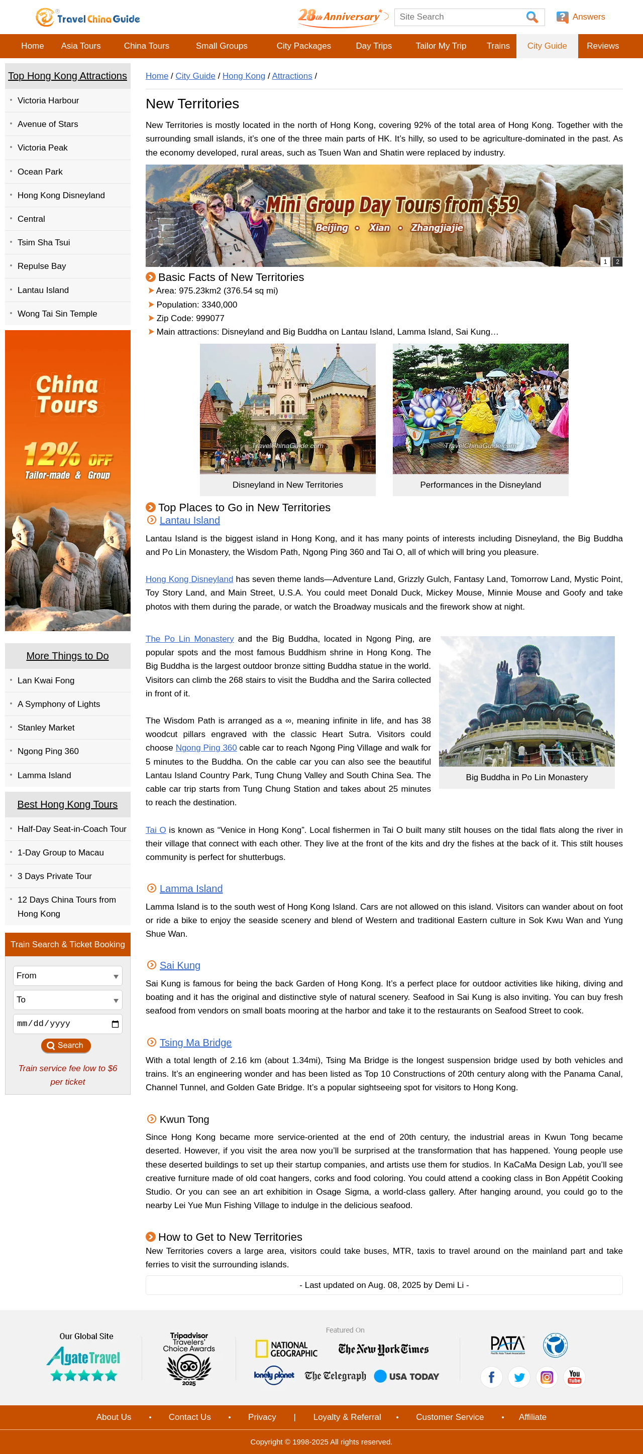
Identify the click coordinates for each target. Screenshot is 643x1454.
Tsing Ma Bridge (196, 1042)
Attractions (292, 76)
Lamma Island (44, 775)
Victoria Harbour (48, 100)
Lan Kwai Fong (46, 680)
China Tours (146, 46)
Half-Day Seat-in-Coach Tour (72, 829)
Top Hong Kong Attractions (67, 75)
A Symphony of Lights (59, 704)
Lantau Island (43, 290)
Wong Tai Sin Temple (57, 314)
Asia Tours (81, 46)
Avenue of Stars (48, 124)
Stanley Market (46, 728)
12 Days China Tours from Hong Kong (67, 906)
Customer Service (450, 1417)
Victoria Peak (43, 148)
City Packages (304, 46)
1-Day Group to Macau (61, 852)
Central (31, 219)
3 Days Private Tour (55, 876)
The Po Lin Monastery (190, 639)
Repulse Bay (42, 266)
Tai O (156, 830)
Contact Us (190, 1417)
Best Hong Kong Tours (68, 804)
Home (32, 46)
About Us (114, 1417)
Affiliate (533, 1417)
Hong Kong (244, 76)
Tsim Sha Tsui (44, 242)
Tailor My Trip (440, 46)
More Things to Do (67, 655)
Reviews (603, 46)
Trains (498, 46)
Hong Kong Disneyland (61, 195)
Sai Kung (180, 965)
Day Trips (374, 46)
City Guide (547, 46)
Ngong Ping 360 (48, 751)
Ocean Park (40, 172)
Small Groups (222, 46)
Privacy (262, 1417)
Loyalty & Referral (347, 1417)
